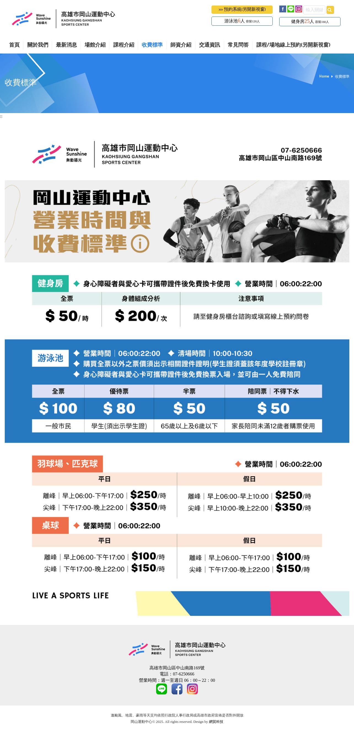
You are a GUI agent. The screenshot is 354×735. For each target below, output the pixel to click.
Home (324, 76)
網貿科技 (216, 722)
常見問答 (238, 45)
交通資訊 (209, 45)
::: (1, 116)
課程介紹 (123, 45)
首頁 (14, 45)
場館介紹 (95, 45)
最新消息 (66, 45)
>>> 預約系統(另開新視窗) (242, 9)
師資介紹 (180, 45)
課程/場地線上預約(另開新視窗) (293, 45)
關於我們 (37, 45)
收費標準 (152, 45)
